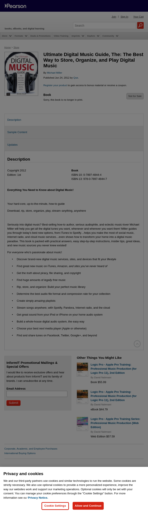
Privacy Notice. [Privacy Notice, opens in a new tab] (38, 500)
